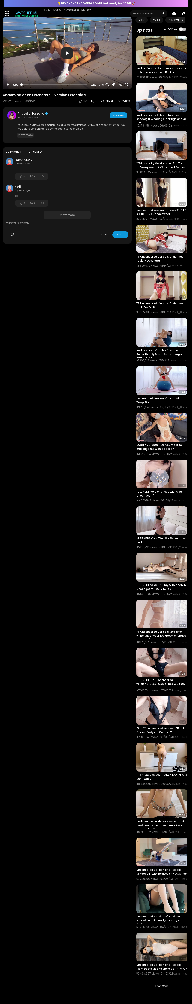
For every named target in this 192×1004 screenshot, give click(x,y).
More (86, 10)
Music (57, 10)
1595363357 (23, 160)
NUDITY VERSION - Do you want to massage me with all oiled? (159, 447)
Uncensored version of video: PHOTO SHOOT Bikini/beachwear (161, 212)
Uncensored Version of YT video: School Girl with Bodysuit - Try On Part (159, 920)
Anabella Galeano (33, 113)
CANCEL (103, 234)
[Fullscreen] (126, 85)
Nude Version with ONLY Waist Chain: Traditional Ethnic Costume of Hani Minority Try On (161, 825)
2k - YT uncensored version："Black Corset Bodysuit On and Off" (160, 730)
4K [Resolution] (120, 85)
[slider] (54, 84)
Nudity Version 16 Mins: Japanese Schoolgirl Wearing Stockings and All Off (161, 119)
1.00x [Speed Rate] (101, 85)
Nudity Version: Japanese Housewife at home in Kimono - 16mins (161, 70)
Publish (120, 234)
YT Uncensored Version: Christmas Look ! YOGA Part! (159, 258)
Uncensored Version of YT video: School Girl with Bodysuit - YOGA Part (161, 872)
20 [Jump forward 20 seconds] (107, 85)
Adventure (71, 10)
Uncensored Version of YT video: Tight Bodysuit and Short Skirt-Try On (161, 967)
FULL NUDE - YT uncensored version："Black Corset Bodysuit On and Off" (160, 684)
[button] (184, 13)
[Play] (8, 85)
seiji (18, 186)
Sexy (47, 10)
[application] (67, 53)
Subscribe (118, 115)
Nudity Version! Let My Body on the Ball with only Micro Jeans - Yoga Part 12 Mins (159, 354)
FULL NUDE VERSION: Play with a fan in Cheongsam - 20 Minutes (161, 587)
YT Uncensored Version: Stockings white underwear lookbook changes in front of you (161, 635)
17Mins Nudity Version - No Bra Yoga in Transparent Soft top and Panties (160, 165)
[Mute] (114, 85)
